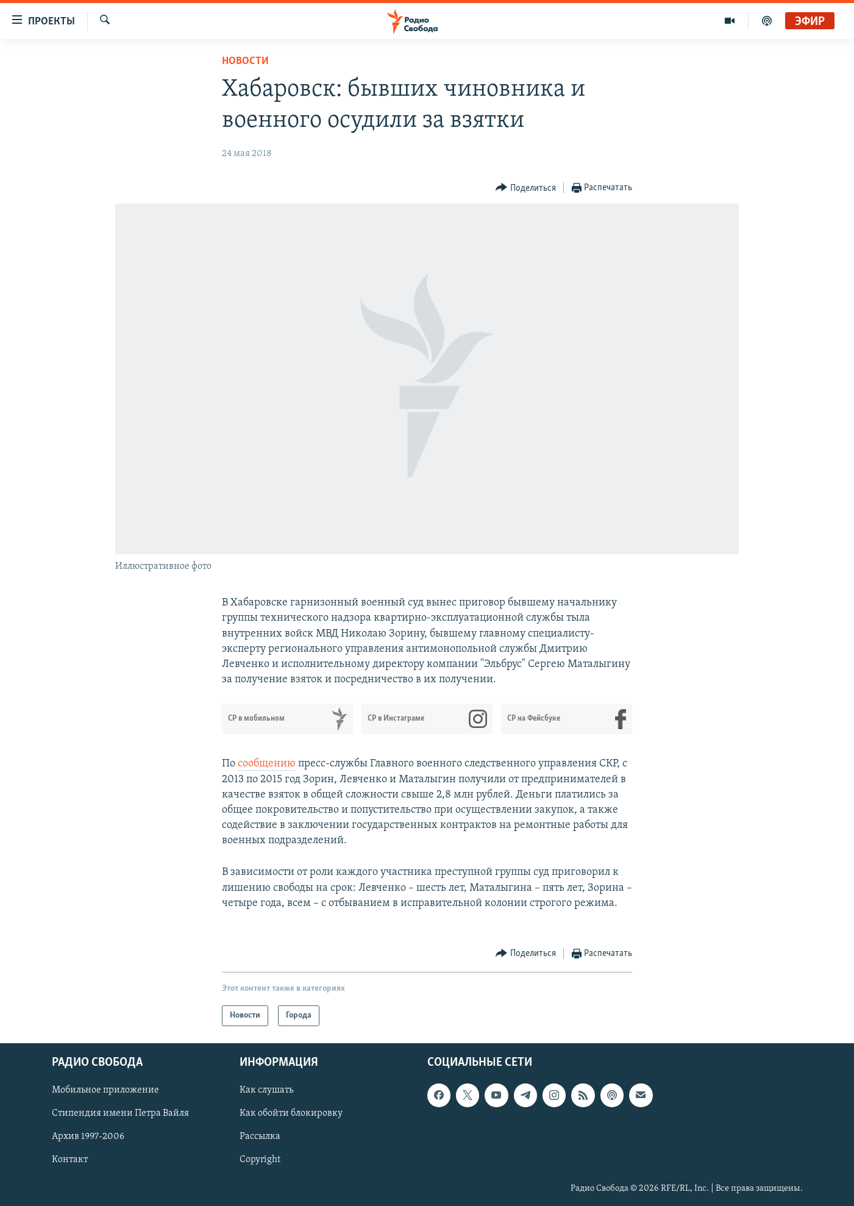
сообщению (267, 763)
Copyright (260, 1160)
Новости (245, 61)
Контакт (70, 1160)
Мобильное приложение (105, 1091)
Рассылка (260, 1137)
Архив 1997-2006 (88, 1137)
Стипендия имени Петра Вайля (120, 1114)
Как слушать (266, 1091)
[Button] (526, 188)
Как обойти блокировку (291, 1114)
